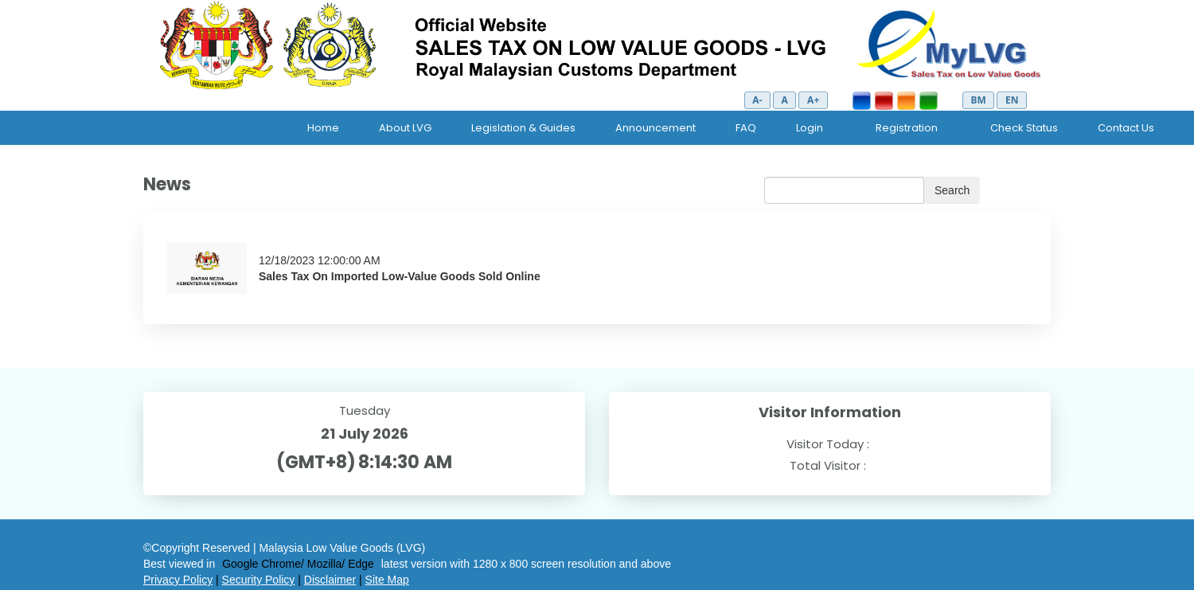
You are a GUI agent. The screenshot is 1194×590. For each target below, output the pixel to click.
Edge (361, 563)
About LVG (405, 127)
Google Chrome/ (263, 563)
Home (323, 127)
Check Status (1024, 127)
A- (757, 100)
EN (1011, 100)
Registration (907, 127)
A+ (813, 100)
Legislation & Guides (523, 127)
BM (977, 100)
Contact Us (1126, 127)
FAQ (746, 127)
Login (809, 127)
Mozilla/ (326, 563)
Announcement (655, 127)
